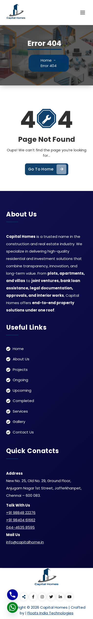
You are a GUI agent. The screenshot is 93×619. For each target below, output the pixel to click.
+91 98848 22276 (20, 512)
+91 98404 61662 (20, 520)
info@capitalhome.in (25, 542)
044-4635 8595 (20, 527)
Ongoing (20, 379)
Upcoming (22, 390)
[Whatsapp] (12, 607)
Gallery (19, 421)
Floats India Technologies (50, 613)
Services (20, 411)
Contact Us (23, 432)
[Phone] (12, 594)
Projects (20, 369)
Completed (23, 400)
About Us (21, 359)
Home (48, 60)
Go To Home (47, 174)
